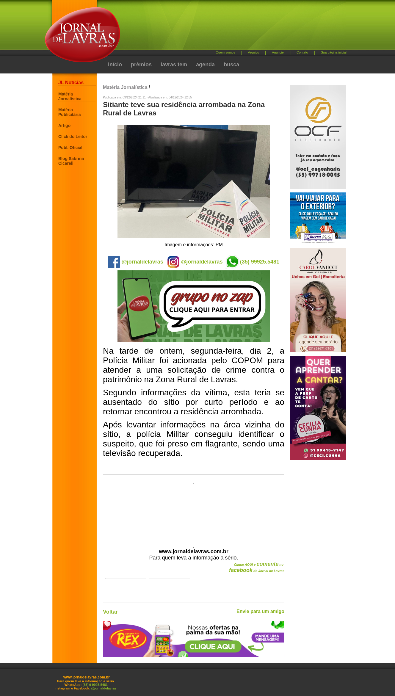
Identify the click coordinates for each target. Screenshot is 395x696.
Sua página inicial (334, 52)
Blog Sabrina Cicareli (71, 161)
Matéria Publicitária (69, 112)
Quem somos (225, 52)
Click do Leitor (72, 136)
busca (231, 65)
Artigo (64, 125)
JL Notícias (71, 82)
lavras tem (174, 65)
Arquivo (253, 52)
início (115, 65)
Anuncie (278, 52)
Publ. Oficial (70, 147)
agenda (205, 65)
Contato (302, 52)
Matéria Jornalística (69, 96)
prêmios (141, 65)
